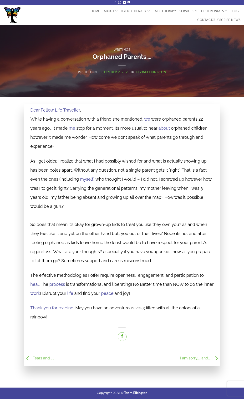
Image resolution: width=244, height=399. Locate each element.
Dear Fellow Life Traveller (55, 110)
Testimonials (214, 11)
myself (86, 179)
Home (95, 11)
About (111, 11)
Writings (122, 49)
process (57, 284)
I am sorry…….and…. (200, 358)
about (164, 128)
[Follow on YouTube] (128, 2)
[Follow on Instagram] (119, 2)
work (35, 293)
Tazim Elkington (151, 72)
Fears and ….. (39, 358)
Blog (234, 11)
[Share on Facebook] (122, 336)
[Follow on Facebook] (115, 2)
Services (188, 11)
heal (34, 284)
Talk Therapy (164, 11)
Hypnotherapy (135, 11)
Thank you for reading (51, 307)
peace (107, 293)
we (147, 119)
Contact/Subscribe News (218, 20)
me (72, 128)
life (70, 293)
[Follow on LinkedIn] (124, 2)
